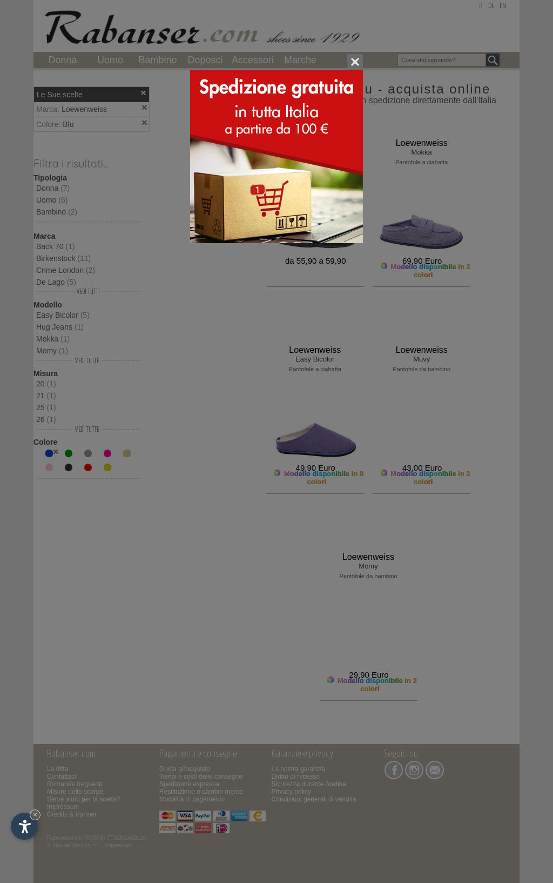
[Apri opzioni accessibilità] (24, 826)
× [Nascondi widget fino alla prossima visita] (35, 815)
